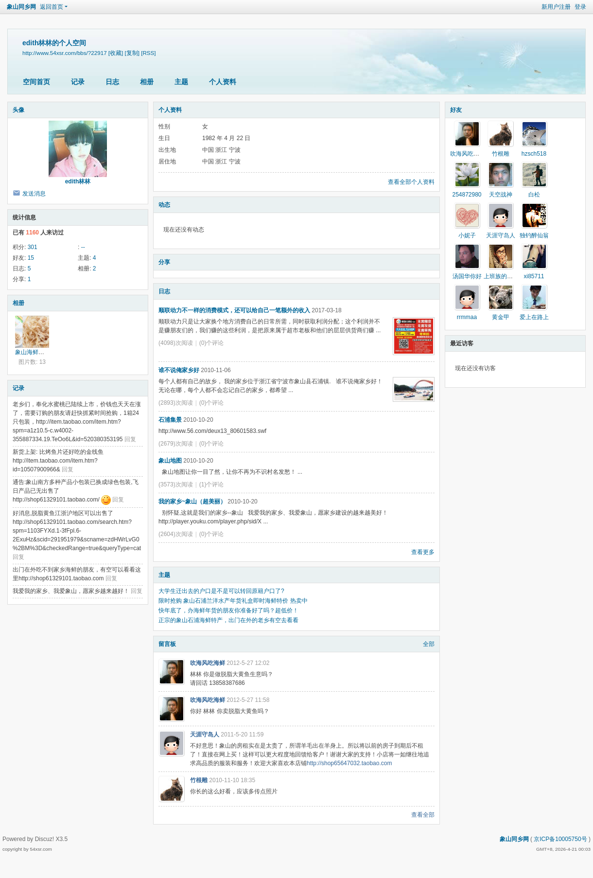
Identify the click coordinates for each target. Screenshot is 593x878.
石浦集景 (170, 419)
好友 (456, 110)
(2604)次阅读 (175, 534)
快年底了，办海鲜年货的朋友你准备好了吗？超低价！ (228, 610)
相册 (147, 82)
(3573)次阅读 (175, 484)
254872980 (466, 194)
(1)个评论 (211, 484)
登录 (580, 6)
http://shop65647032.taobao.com (349, 763)
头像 (18, 110)
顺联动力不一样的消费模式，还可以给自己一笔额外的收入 (234, 310)
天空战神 (500, 194)
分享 (164, 262)
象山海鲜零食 (32, 352)
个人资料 (222, 82)
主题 (181, 82)
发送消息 (34, 193)
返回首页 (51, 6)
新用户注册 (556, 6)
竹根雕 (199, 780)
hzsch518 (534, 153)
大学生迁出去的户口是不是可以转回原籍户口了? (221, 591)
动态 (164, 204)
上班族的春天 (501, 276)
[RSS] (148, 53)
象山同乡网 (21, 6)
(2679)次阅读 (175, 443)
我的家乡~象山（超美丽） (192, 501)
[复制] (132, 53)
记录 (78, 82)
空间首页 (36, 82)
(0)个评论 (211, 343)
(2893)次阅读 (175, 402)
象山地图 (170, 460)
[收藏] (115, 53)
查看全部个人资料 (411, 182)
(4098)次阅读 (175, 343)
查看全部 (423, 814)
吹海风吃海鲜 (207, 663)
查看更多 (423, 552)
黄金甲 (500, 317)
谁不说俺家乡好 (178, 370)
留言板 (167, 644)
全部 (429, 644)
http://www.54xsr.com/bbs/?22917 (64, 53)
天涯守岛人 (204, 734)
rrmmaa (467, 317)
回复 (130, 439)
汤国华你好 (467, 276)
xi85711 (533, 276)
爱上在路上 (534, 317)
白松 (534, 194)
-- (83, 247)
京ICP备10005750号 (560, 839)
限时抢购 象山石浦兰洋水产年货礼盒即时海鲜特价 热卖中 (233, 600)
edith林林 (78, 181)
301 (32, 247)
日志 (112, 82)
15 (31, 257)
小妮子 (467, 235)
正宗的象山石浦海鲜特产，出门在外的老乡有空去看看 (228, 620)
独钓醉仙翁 (534, 235)
